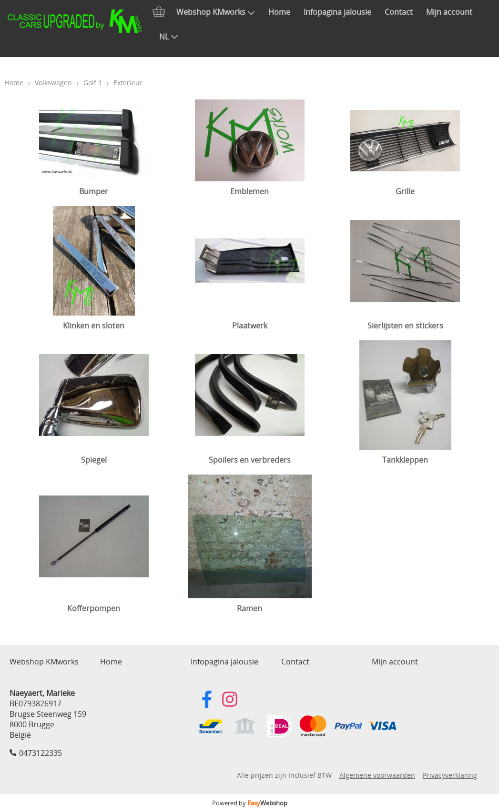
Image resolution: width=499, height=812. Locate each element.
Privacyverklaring (450, 775)
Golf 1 (92, 82)
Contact (399, 12)
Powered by (249, 803)
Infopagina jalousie (337, 12)
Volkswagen (53, 82)
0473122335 (40, 753)
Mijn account (449, 12)
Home (279, 12)
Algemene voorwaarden (377, 775)
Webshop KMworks (215, 12)
